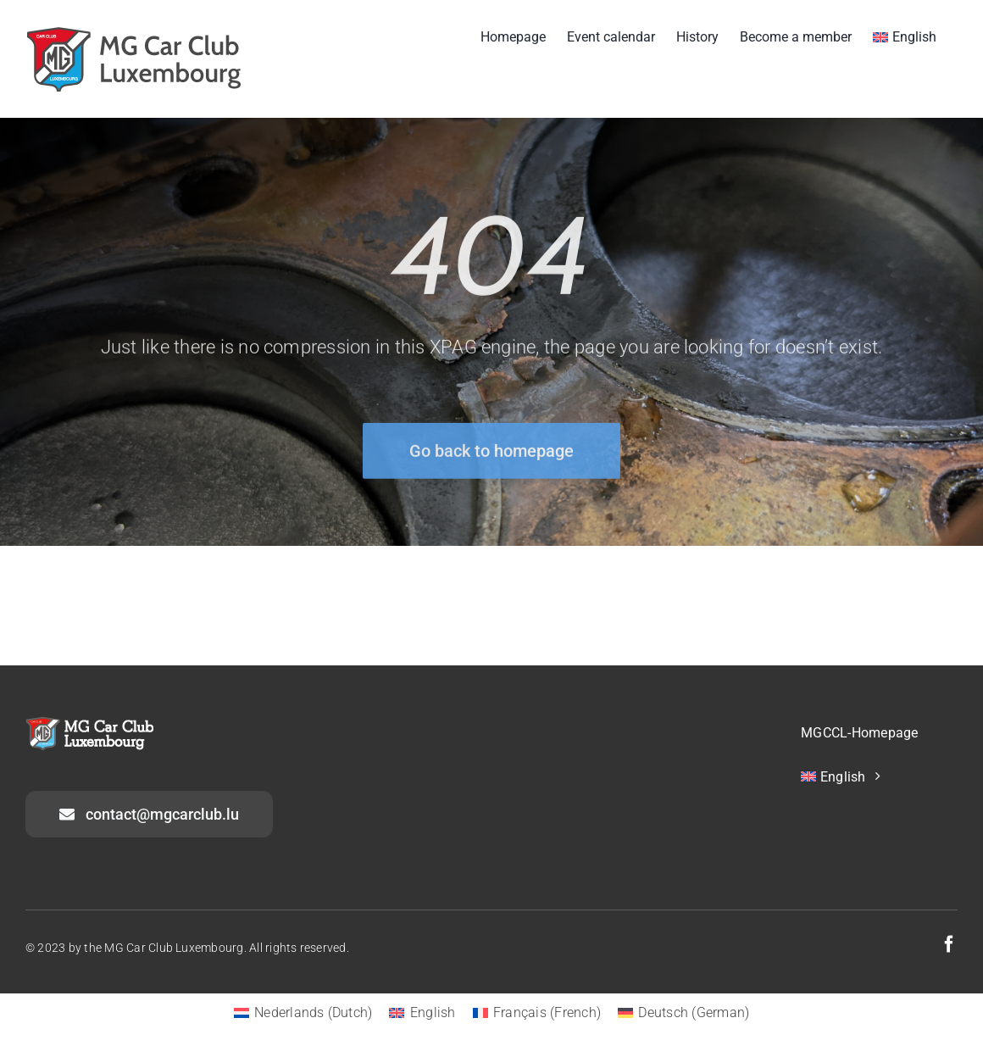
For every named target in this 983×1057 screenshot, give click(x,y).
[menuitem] (904, 35)
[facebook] (949, 944)
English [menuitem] (433, 1012)
